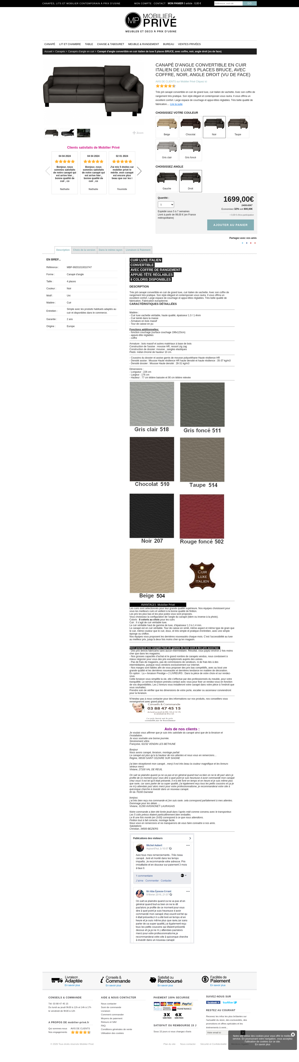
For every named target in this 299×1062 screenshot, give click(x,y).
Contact (160, 3)
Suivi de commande (111, 1007)
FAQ (103, 1025)
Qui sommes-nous (58, 1028)
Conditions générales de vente (116, 1029)
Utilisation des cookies (112, 1033)
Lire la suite (176, 104)
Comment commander (112, 1014)
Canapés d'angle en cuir (81, 51)
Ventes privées (189, 44)
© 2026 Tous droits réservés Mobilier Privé (72, 1044)
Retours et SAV (109, 1022)
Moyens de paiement (112, 1018)
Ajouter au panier (230, 225)
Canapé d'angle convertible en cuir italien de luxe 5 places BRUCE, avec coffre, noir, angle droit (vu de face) (159, 51)
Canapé (49, 44)
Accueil (48, 51)
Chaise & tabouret (110, 44)
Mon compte (143, 3)
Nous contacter (109, 1003)
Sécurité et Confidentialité (213, 1044)
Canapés (60, 51)
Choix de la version (84, 250)
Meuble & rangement (143, 44)
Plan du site (170, 1044)
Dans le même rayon (111, 250)
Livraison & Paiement (138, 250)
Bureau (168, 44)
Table (89, 44)
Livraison (105, 1011)
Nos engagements (58, 1032)
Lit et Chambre (70, 44)
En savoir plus (262, 1044)
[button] (139, 171)
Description (63, 250)
